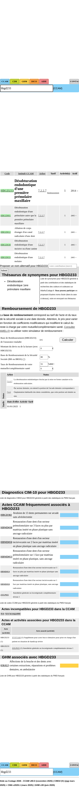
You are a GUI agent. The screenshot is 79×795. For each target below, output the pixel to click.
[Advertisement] (39, 39)
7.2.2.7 (42, 190)
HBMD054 (5, 571)
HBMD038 (6, 527)
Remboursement (53, 193)
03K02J (5, 665)
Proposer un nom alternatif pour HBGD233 (24, 265)
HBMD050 (6, 542)
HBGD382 (6, 515)
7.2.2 (9, 392)
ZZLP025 (5, 595)
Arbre (42, 173)
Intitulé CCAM (26, 173)
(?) (24, 359)
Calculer (67, 340)
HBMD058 (5, 584)
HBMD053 (6, 556)
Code (7, 173)
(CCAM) (57, 88)
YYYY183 (16, 637)
